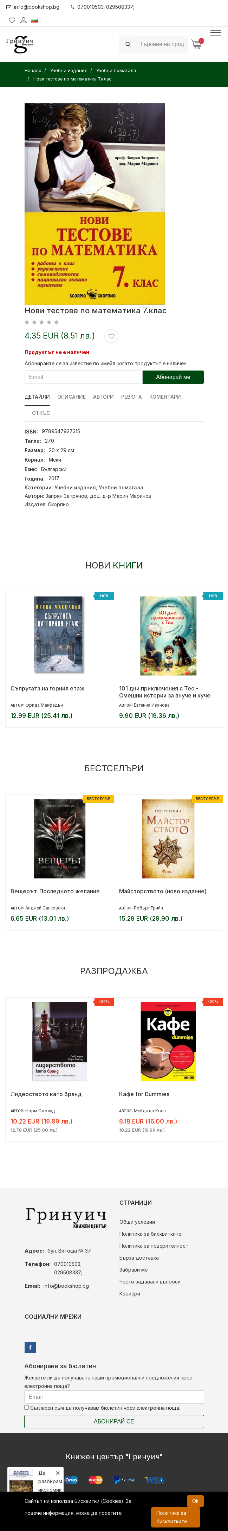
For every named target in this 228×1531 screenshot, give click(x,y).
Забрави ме (133, 1270)
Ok (195, 1501)
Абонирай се (114, 1421)
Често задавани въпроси (150, 1282)
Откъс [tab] (41, 413)
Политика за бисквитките (150, 1234)
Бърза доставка (139, 1258)
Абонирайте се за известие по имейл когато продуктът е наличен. (106, 363)
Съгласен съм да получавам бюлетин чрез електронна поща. (102, 1408)
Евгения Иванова (152, 705)
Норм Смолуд (40, 1110)
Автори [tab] (103, 397)
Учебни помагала (121, 487)
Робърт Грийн (148, 908)
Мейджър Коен (150, 1110)
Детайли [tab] (37, 397)
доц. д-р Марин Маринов (120, 496)
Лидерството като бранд (46, 1094)
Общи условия (137, 1222)
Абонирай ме (173, 377)
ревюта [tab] (131, 397)
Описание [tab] (71, 397)
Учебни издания (75, 487)
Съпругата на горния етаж (48, 688)
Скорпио (58, 504)
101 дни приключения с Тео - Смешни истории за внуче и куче (164, 692)
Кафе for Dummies (144, 1094)
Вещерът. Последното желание (55, 891)
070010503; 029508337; (102, 7)
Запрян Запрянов (66, 496)
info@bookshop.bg (32, 7)
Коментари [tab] (165, 397)
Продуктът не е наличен (57, 352)
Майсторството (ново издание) (163, 891)
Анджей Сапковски (45, 908)
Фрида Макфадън (44, 705)
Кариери (129, 1294)
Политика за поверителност (153, 1246)
